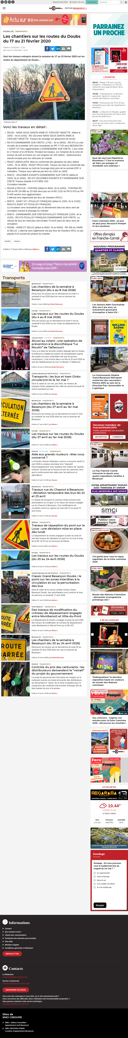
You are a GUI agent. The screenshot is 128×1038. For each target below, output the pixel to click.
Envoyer (100, 905)
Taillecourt (37, 338)
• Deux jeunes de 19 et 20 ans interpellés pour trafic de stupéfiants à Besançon (108, 105)
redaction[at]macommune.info (15, 977)
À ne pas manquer (109, 620)
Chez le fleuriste (103, 877)
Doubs (35, 311)
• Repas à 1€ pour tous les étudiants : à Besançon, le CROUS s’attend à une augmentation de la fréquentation (107, 85)
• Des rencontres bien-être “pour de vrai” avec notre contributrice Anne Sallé (108, 123)
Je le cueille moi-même (106, 884)
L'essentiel (109, 77)
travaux (17, 241)
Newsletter (12, 954)
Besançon (36, 284)
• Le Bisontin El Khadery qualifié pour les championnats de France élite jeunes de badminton (109, 114)
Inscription (101, 437)
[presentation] (92, 634)
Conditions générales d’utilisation (19, 948)
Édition (68, 8)
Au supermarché (103, 873)
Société (48, 338)
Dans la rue (101, 880)
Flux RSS (9, 942)
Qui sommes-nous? (13, 932)
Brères (35, 522)
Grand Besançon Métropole (45, 374)
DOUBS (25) (8, 31)
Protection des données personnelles (20, 938)
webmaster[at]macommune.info (15, 1004)
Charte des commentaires (15, 935)
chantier (7, 241)
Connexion (117, 437)
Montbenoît (37, 607)
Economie (43, 451)
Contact (8, 929)
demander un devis (16, 990)
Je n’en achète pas (104, 887)
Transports (21, 31)
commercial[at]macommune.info (16, 984)
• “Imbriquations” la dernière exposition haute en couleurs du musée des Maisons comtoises (107, 96)
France (35, 451)
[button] (121, 2)
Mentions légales (12, 945)
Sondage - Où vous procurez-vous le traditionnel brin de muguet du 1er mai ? (108, 866)
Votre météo (109, 787)
